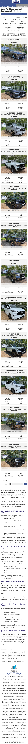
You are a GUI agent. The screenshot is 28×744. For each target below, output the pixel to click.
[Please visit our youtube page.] (17, 673)
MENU (2, 2)
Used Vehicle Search (22, 5)
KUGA (10, 655)
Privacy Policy (10, 741)
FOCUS (22, 652)
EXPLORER (10, 652)
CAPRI (3, 652)
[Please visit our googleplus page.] (10, 673)
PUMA (23, 655)
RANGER (4, 658)
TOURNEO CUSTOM (7, 662)
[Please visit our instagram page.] (14, 673)
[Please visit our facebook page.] (20, 673)
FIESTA (16, 652)
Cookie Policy (17, 741)
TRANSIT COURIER (19, 662)
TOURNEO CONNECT (13, 658)
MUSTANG (17, 655)
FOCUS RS (4, 655)
